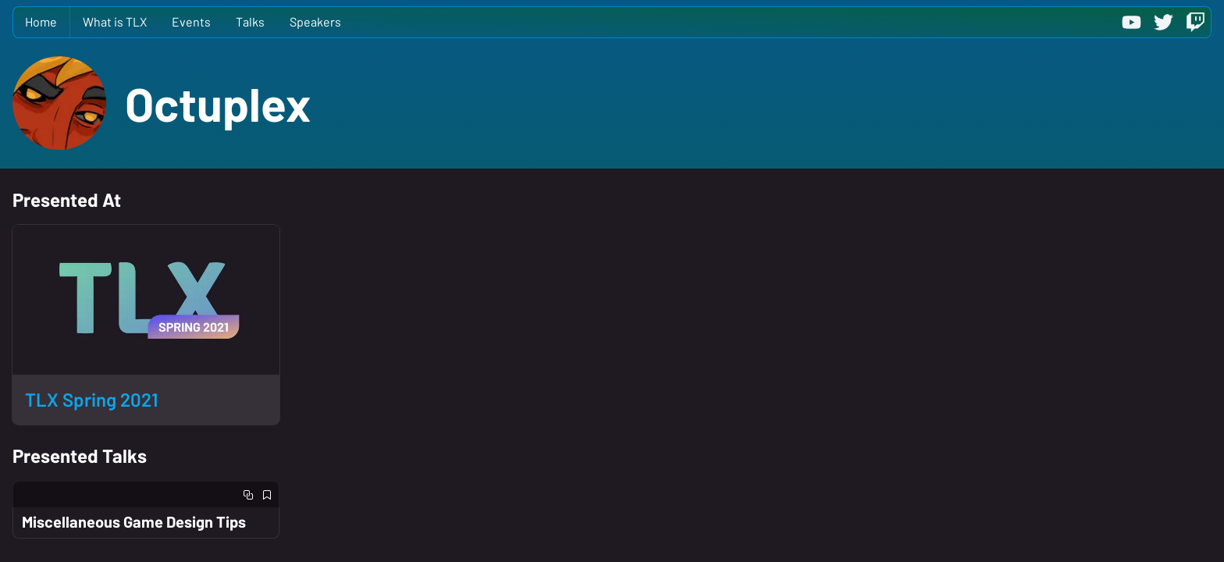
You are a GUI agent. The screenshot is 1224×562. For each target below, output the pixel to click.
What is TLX (115, 21)
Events (191, 21)
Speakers (315, 21)
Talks (250, 21)
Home (41, 21)
